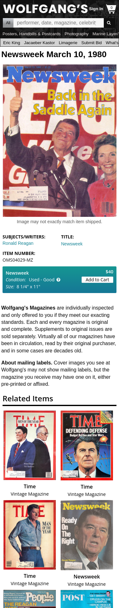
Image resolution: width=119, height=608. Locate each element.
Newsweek (72, 243)
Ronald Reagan (18, 243)
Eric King (11, 42)
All (8, 23)
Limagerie (68, 42)
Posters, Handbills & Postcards (32, 33)
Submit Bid (91, 42)
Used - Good (42, 280)
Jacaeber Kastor (39, 42)
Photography (76, 33)
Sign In (96, 8)
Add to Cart (97, 280)
